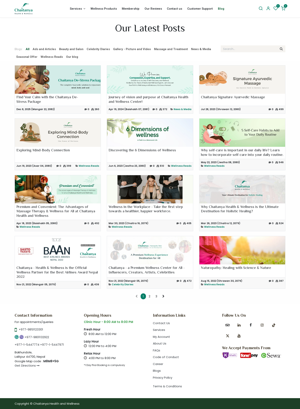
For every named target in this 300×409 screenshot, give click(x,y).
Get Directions (27, 365)
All (27, 49)
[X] (227, 336)
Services (159, 330)
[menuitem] (77, 9)
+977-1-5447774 (27, 345)
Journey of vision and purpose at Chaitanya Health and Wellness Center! (148, 99)
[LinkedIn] (239, 325)
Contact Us (161, 323)
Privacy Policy (162, 377)
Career (158, 364)
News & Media (182, 109)
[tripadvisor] (227, 325)
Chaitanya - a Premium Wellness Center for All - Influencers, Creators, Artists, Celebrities (147, 270)
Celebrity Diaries (122, 284)
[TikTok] (273, 325)
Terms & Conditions (167, 386)
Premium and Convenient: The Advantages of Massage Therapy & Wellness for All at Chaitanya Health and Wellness (55, 211)
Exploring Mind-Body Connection (43, 150)
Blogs (157, 371)
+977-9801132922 (37, 337)
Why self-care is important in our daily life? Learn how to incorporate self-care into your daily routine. (242, 152)
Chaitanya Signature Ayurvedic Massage (233, 97)
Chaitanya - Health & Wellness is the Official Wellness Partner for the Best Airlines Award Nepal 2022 (57, 272)
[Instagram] (262, 325)
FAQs (156, 350)
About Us (159, 343)
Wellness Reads (89, 166)
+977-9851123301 (31, 329)
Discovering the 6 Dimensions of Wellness (142, 150)
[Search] (260, 8)
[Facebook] (250, 325)
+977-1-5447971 (52, 345)
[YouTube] (239, 336)
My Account (161, 337)
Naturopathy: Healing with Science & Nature (236, 268)
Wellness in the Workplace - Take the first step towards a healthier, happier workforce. (146, 209)
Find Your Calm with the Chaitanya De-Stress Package (47, 99)
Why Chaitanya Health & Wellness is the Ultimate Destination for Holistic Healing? (240, 209)
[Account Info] (268, 8)
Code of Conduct (166, 357)
